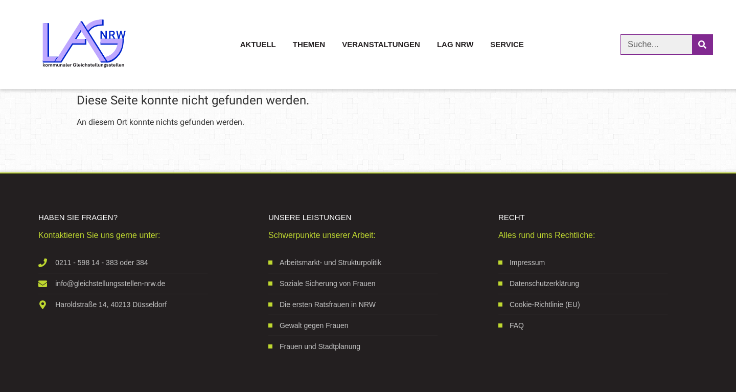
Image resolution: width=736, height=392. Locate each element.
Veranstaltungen (381, 44)
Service (507, 44)
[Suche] (702, 44)
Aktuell (258, 44)
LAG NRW (455, 44)
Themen (309, 44)
